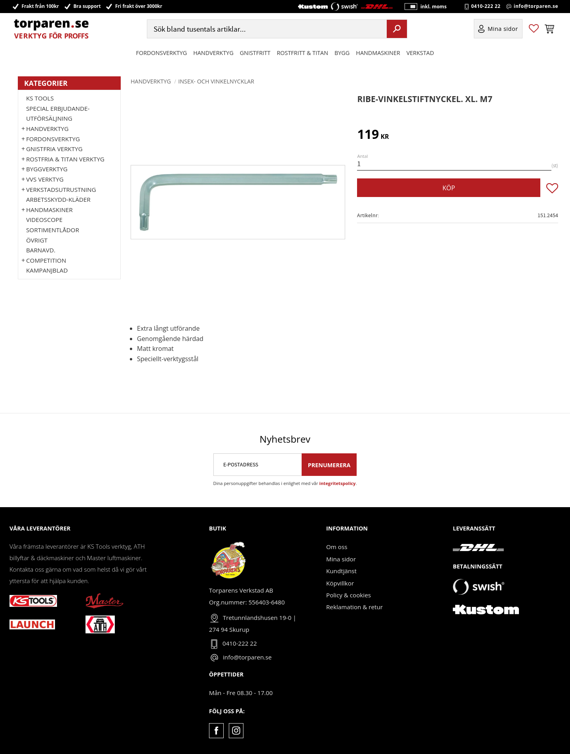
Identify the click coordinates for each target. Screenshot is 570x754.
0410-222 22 (485, 6)
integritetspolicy (337, 483)
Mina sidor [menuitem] (503, 29)
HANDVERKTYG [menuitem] (213, 53)
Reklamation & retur (354, 607)
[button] (534, 29)
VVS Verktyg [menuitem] (44, 179)
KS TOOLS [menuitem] (40, 98)
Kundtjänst (341, 571)
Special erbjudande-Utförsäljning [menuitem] (57, 113)
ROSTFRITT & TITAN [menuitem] (302, 53)
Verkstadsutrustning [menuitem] (61, 189)
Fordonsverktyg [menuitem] (161, 53)
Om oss (336, 547)
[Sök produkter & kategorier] (266, 29)
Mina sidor (341, 559)
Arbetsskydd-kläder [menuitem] (58, 199)
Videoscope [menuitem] (44, 220)
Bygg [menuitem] (342, 53)
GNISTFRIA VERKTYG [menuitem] (54, 149)
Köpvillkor (340, 583)
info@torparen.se (536, 6)
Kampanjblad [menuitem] (47, 270)
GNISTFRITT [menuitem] (255, 53)
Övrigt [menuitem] (37, 240)
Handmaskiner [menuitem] (378, 53)
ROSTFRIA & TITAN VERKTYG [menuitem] (65, 159)
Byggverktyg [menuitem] (46, 169)
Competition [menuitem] (46, 260)
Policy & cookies (348, 595)
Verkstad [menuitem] (420, 53)
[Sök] (397, 29)
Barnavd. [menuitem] (40, 250)
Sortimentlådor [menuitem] (52, 230)
